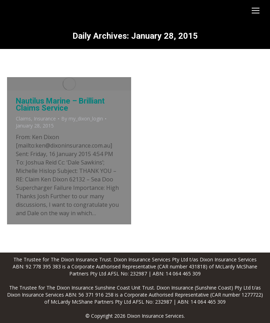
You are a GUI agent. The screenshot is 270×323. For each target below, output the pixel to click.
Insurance (45, 118)
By (82, 118)
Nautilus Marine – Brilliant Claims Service (60, 104)
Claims (23, 118)
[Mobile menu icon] (256, 10)
